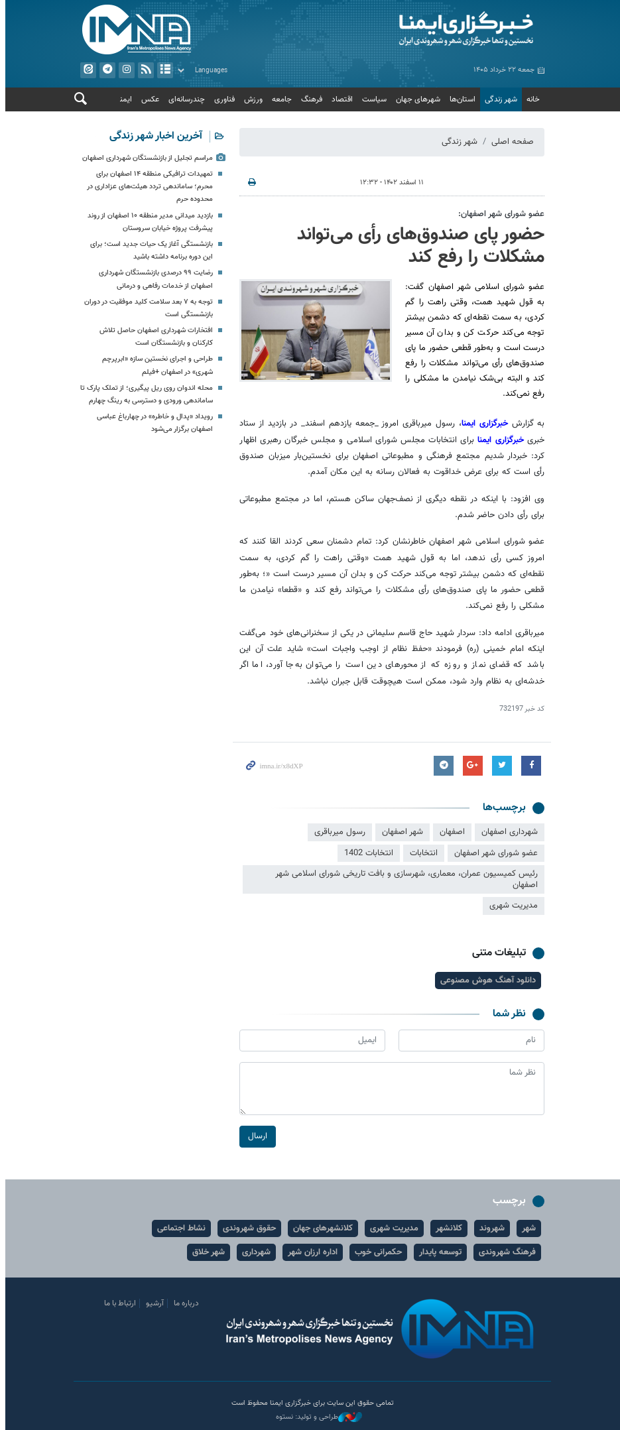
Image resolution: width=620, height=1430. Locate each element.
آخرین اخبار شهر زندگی (153, 136)
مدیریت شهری (511, 906)
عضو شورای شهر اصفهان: (499, 214)
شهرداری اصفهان (507, 832)
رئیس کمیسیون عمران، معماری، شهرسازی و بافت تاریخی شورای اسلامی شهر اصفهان (404, 879)
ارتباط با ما (118, 1303)
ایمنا (429, 29)
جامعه (280, 99)
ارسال (255, 1136)
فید (143, 70)
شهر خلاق (206, 1252)
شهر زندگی (499, 99)
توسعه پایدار (438, 1252)
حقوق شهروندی (247, 1228)
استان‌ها (460, 99)
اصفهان (450, 832)
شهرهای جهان (416, 99)
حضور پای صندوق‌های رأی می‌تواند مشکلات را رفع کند (418, 246)
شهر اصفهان (400, 832)
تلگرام (104, 70)
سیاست (372, 99)
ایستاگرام (124, 70)
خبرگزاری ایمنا (482, 423)
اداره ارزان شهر (311, 1252)
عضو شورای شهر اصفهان (494, 853)
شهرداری (254, 1252)
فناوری (222, 99)
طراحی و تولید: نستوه (317, 1417)
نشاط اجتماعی (179, 1228)
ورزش (251, 99)
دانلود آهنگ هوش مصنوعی (486, 980)
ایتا (85, 70)
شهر (527, 1228)
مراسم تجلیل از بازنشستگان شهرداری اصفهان (145, 158)
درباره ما (184, 1303)
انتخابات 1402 (366, 853)
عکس (148, 99)
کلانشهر (447, 1228)
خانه (531, 99)
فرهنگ (309, 99)
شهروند (490, 1228)
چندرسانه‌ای (184, 99)
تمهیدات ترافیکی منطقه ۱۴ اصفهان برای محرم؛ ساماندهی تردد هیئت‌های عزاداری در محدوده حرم (148, 186)
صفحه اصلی (510, 142)
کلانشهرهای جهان (321, 1228)
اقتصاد (340, 99)
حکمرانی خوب (376, 1252)
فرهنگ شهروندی (505, 1252)
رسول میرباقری (337, 832)
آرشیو (162, 70)
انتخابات (422, 853)
